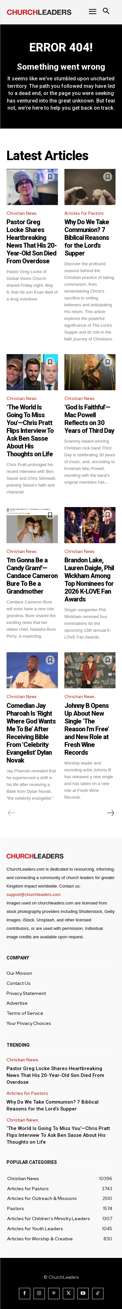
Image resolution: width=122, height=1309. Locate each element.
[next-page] (110, 813)
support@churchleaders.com (34, 894)
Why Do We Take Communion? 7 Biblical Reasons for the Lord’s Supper (86, 237)
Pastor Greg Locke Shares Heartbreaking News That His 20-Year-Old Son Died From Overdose (32, 241)
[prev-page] (12, 813)
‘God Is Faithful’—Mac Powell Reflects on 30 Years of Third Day (89, 418)
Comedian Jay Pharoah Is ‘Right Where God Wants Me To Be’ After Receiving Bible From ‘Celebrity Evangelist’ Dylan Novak (31, 733)
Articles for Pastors (83, 213)
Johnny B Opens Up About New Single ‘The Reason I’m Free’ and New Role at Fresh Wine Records (86, 729)
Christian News (21, 213)
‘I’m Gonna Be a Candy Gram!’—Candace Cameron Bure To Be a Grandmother (32, 575)
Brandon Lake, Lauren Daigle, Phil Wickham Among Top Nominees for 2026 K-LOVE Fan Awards (89, 579)
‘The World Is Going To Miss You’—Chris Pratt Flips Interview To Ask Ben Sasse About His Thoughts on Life (30, 430)
